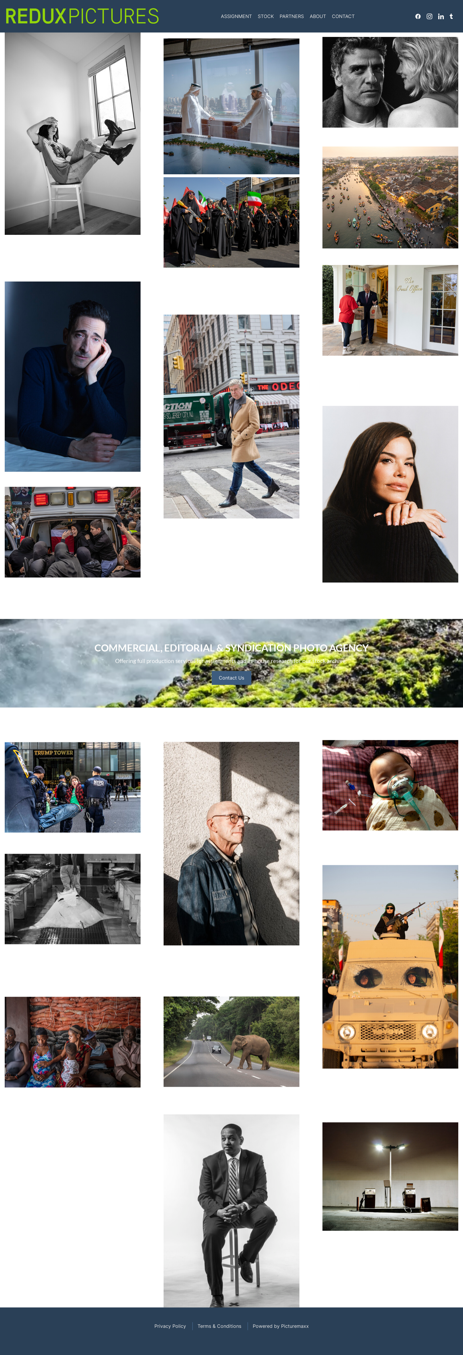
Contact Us (231, 692)
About (318, 16)
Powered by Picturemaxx (281, 1326)
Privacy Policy (170, 1326)
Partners (292, 16)
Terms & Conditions (219, 1326)
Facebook (418, 16)
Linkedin (441, 16)
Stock (266, 16)
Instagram (429, 16)
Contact (343, 16)
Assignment (236, 16)
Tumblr (451, 16)
